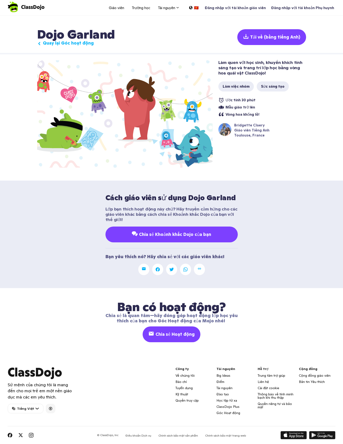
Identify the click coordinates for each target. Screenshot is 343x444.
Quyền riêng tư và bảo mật (275, 405)
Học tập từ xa (226, 400)
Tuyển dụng (184, 388)
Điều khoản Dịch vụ (138, 435)
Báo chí (181, 382)
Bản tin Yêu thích (312, 382)
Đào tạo (222, 394)
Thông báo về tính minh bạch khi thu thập (275, 396)
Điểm (220, 382)
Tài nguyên (224, 388)
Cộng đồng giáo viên (315, 375)
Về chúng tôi (185, 375)
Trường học (141, 8)
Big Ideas (223, 375)
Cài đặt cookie (268, 388)
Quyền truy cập (187, 400)
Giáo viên (116, 8)
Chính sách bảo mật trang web (225, 435)
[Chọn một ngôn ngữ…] (194, 8)
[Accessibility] (50, 408)
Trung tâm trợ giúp (271, 375)
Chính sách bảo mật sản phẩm (178, 435)
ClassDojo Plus (227, 406)
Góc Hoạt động (228, 413)
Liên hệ (263, 382)
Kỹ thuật (181, 394)
